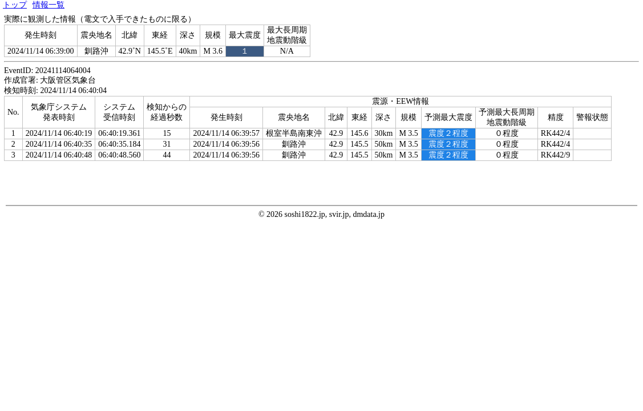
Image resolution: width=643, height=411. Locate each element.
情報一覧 (48, 5)
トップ (15, 5)
